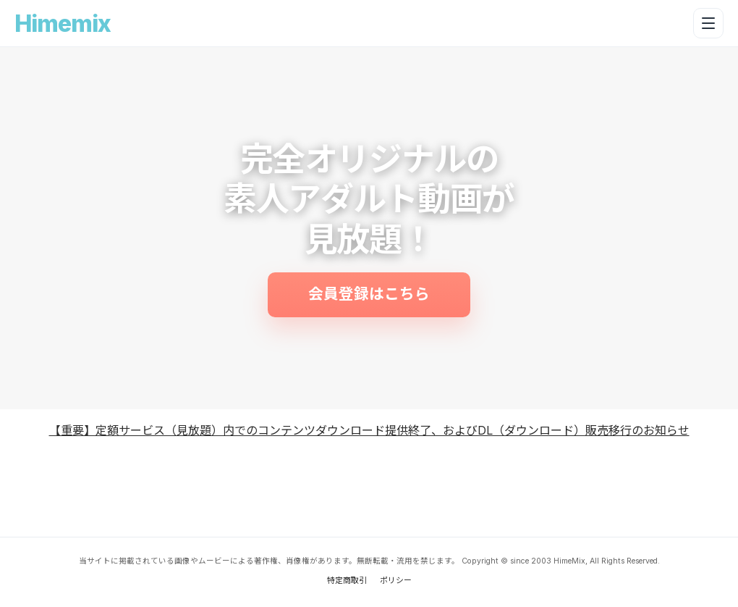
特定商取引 (347, 580)
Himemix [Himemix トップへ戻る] (62, 23)
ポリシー (396, 580)
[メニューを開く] (708, 23)
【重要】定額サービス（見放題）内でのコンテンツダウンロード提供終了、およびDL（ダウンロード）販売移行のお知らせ (369, 430)
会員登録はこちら (369, 294)
